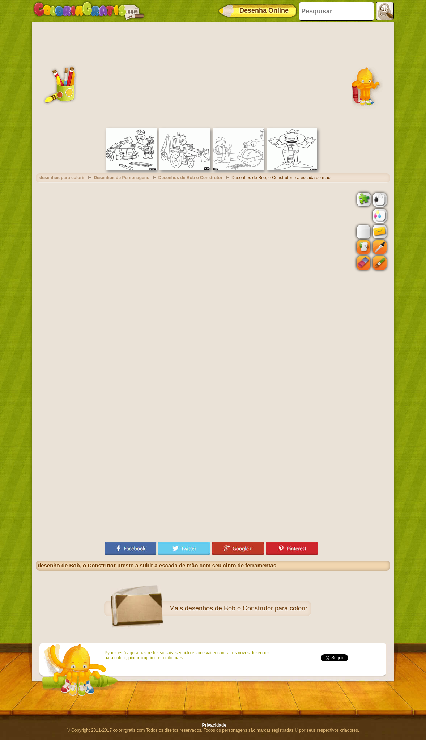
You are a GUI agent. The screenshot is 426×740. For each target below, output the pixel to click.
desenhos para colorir (62, 177)
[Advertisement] (213, 74)
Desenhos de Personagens (121, 177)
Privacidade (214, 725)
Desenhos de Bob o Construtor (190, 177)
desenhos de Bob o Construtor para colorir (246, 608)
